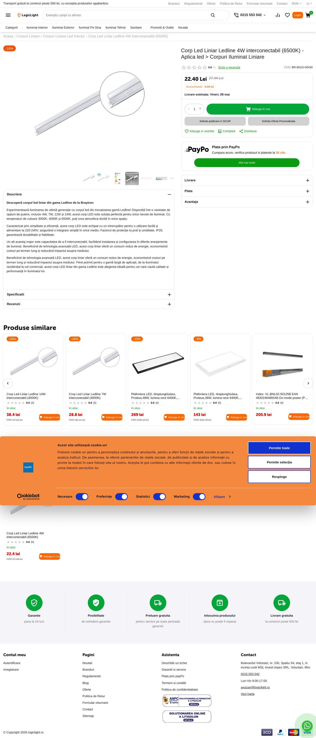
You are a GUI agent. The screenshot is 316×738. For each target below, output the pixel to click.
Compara (226, 131)
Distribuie (248, 131)
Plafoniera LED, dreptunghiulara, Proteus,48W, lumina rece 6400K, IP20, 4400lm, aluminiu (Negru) (154, 396)
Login (297, 15)
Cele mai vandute (37, 464)
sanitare (136, 27)
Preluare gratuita (158, 616)
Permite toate (279, 680)
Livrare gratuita (281, 616)
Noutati (183, 27)
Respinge (279, 709)
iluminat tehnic (116, 27)
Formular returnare (259, 3)
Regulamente (193, 3)
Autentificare (11, 663)
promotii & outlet (162, 27)
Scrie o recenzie (229, 67)
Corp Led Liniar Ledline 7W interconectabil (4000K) (87, 396)
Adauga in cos (258, 109)
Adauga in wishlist (199, 131)
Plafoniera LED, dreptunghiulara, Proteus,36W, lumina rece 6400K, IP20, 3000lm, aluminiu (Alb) (216, 396)
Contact (282, 3)
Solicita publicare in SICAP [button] (215, 121)
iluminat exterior (63, 27)
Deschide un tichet (174, 663)
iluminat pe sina (90, 27)
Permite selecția (279, 695)
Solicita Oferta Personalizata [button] (278, 121)
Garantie (34, 616)
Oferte (211, 3)
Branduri (174, 3)
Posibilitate (96, 616)
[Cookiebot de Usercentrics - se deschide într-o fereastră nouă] (28, 729)
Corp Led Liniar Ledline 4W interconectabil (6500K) (25, 535)
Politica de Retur (231, 3)
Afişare (219, 729)
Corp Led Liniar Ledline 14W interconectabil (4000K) (26, 396)
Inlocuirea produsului (220, 616)
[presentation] (7, 383)
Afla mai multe (288, 152)
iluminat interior (37, 27)
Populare (10, 464)
